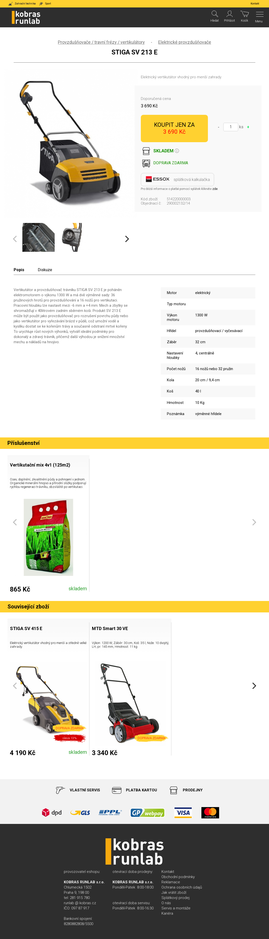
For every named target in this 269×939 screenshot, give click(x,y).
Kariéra (167, 913)
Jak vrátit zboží (173, 892)
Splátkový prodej (175, 898)
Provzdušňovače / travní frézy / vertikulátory (101, 42)
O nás (166, 903)
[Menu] (258, 17)
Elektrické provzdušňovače (184, 42)
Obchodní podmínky (178, 877)
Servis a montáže (176, 908)
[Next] (126, 239)
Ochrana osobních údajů (181, 887)
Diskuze (45, 269)
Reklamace (170, 882)
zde (215, 189)
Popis (19, 269)
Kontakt (167, 871)
